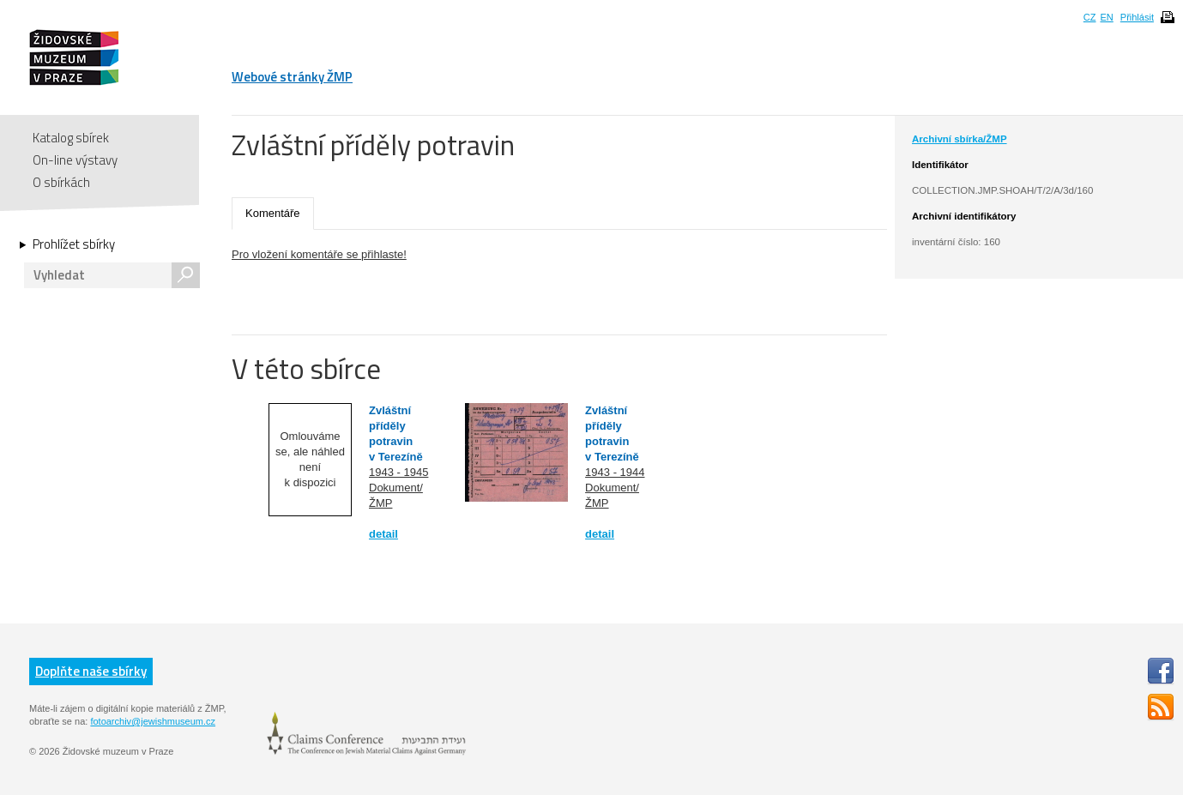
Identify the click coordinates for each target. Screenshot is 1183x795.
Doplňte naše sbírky (91, 671)
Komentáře (272, 213)
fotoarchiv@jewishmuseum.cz (152, 721)
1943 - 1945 (398, 472)
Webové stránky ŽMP (292, 77)
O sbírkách (61, 182)
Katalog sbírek (71, 138)
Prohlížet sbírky (74, 244)
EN (1106, 17)
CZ (1089, 17)
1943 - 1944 (614, 472)
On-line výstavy (75, 160)
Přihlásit (1137, 17)
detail (383, 533)
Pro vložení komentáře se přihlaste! (319, 254)
